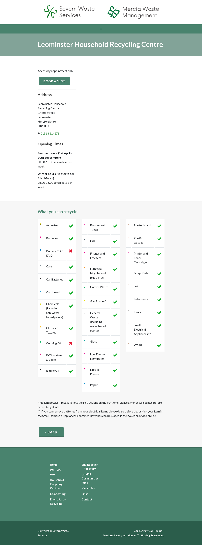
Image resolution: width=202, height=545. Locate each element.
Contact (87, 499)
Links (85, 493)
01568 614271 (50, 133)
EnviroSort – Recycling (58, 501)
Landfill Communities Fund (90, 478)
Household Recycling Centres (57, 484)
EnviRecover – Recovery (90, 466)
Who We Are (55, 472)
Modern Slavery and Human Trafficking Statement (133, 535)
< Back (51, 432)
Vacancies (88, 488)
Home (54, 464)
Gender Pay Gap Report (148, 530)
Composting (58, 493)
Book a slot (54, 81)
